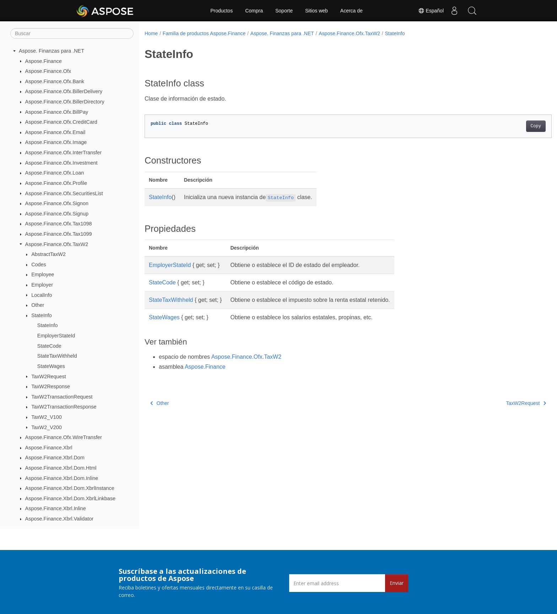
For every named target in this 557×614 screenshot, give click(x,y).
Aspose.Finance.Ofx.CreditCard (61, 122)
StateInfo (41, 315)
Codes (38, 264)
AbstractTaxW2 (48, 254)
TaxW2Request (48, 376)
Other (37, 305)
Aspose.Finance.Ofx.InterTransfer (63, 152)
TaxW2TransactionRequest (61, 397)
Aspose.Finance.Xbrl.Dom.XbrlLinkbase (70, 498)
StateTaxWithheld (57, 356)
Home (151, 33)
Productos (221, 11)
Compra (254, 11)
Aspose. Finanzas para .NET (51, 51)
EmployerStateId (56, 335)
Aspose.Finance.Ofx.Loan (54, 173)
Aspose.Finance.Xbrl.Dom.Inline (61, 478)
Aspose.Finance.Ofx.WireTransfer (63, 437)
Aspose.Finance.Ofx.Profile (56, 183)
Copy (508, 126)
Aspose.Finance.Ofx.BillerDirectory (64, 102)
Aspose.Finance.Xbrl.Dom (55, 457)
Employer (42, 285)
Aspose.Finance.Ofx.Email (55, 132)
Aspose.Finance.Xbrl (48, 447)
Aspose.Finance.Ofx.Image (56, 142)
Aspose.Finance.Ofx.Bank (54, 81)
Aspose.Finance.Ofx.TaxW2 (56, 244)
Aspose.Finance (43, 61)
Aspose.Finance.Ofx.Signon (56, 203)
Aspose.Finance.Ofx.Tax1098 (58, 223)
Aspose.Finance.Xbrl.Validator (59, 519)
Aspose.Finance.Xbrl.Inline (55, 508)
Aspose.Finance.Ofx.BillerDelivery (64, 91)
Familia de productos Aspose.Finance (204, 33)
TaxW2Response (50, 386)
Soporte (284, 11)
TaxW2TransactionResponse (63, 407)
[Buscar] (72, 33)
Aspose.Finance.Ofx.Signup (56, 214)
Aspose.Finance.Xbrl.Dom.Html (61, 468)
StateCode (49, 346)
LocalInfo (41, 295)
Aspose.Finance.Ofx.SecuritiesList (64, 193)
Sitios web (316, 11)
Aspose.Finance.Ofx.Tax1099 (58, 234)
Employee (42, 274)
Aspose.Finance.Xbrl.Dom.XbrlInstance (69, 488)
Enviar (397, 583)
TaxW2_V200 (46, 427)
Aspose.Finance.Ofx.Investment (61, 163)
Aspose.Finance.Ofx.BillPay (56, 112)
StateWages (51, 366)
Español (431, 10)
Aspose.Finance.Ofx (48, 71)
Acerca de (351, 11)
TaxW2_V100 (46, 417)
